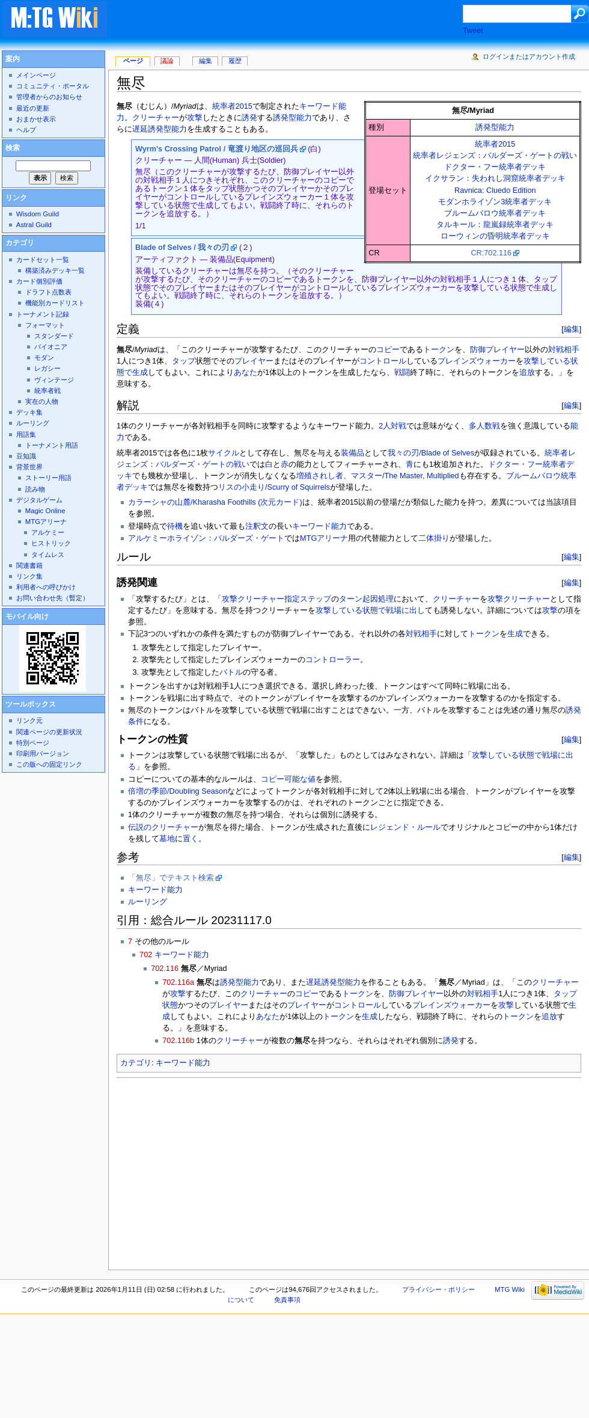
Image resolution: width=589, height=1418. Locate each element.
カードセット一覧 (42, 259)
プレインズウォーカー (477, 361)
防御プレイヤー (497, 349)
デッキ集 (29, 412)
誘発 (249, 118)
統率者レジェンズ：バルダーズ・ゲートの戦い (495, 155)
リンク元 (29, 720)
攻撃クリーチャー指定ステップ (276, 599)
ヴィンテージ (54, 379)
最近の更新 (32, 108)
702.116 (165, 968)
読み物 (35, 489)
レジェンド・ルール (405, 827)
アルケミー (47, 532)
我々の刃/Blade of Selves (431, 453)
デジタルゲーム (39, 500)
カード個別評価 (39, 281)
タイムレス (47, 554)
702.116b (178, 1040)
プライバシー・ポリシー (438, 1289)
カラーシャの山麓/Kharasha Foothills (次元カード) (215, 502)
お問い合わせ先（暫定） (52, 597)
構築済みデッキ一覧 (55, 270)
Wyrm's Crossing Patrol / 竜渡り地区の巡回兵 (216, 149)
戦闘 (402, 372)
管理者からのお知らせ (49, 96)
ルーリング (147, 902)
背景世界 (29, 466)
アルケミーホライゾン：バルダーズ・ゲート (206, 538)
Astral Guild (34, 224)
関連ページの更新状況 (49, 731)
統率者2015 (495, 144)
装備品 (352, 453)
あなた (245, 372)
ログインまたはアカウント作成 (529, 56)
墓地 (167, 839)
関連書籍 (29, 565)
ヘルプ (26, 129)
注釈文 (257, 526)
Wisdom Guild (37, 214)
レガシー (47, 368)
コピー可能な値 (288, 779)
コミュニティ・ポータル (52, 86)
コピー (388, 349)
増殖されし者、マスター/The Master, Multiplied (377, 476)
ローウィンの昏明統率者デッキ (495, 236)
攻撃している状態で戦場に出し (370, 610)
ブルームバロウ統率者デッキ (495, 213)
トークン (438, 349)
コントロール (382, 361)
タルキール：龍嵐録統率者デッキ (495, 225)
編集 (571, 328)
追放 (527, 372)
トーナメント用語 (51, 445)
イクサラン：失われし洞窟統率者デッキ (495, 178)
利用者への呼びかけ (46, 587)
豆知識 (26, 456)
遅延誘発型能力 (159, 129)
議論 (167, 60)
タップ (183, 361)
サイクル (223, 453)
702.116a (178, 982)
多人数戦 (484, 426)
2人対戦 (392, 426)
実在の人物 (41, 401)
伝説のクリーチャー (163, 827)
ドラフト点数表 (48, 292)
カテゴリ (135, 1063)
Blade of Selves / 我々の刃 (182, 247)
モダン (44, 357)
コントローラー (332, 660)
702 (145, 955)
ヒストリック (51, 543)
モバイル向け (27, 616)
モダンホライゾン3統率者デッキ (495, 202)
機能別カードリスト (55, 302)
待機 (175, 526)
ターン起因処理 (366, 599)
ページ (133, 60)
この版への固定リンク (49, 764)
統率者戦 (47, 390)
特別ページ (32, 742)
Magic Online (45, 510)
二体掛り (434, 538)
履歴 (235, 60)
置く (190, 839)
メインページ (36, 75)
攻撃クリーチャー (518, 599)
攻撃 (195, 118)
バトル (231, 672)
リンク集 (29, 576)
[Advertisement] (297, 20)
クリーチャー (155, 118)
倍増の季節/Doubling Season (177, 791)
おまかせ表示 (36, 119)
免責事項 (287, 1299)
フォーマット (45, 325)
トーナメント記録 (42, 314)
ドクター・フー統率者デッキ (495, 167)
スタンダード (54, 335)
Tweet (473, 30)
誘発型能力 (494, 127)
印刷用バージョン (42, 753)
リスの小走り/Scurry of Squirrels (274, 487)
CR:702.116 (491, 253)
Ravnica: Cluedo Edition (495, 190)
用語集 (26, 434)
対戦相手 (563, 349)
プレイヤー (253, 361)
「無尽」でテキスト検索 (171, 878)
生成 (140, 372)
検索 (12, 147)
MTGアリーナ (324, 538)
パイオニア (50, 346)
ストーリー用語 (48, 477)
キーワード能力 (319, 526)
